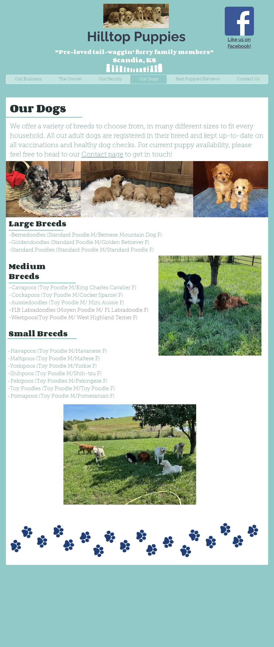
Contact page (102, 154)
